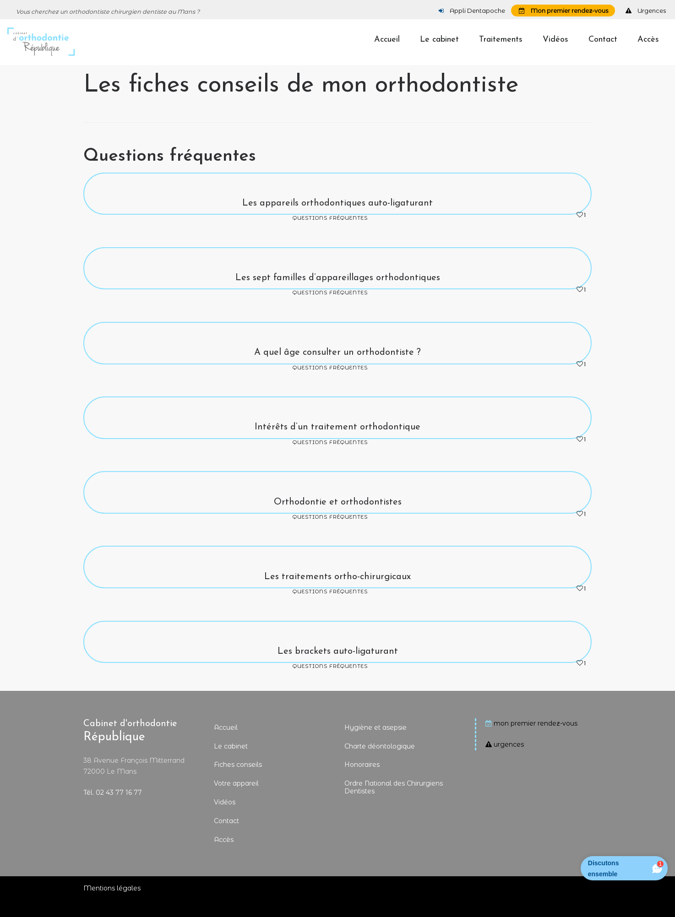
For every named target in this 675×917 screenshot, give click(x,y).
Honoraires (362, 780)
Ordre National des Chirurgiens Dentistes (393, 803)
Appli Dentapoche (472, 10)
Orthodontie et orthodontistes (338, 518)
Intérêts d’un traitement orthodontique (337, 443)
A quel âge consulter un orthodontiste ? (337, 368)
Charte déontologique (379, 762)
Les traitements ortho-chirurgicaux (337, 592)
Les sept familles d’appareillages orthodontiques (337, 293)
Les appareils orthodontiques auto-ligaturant (337, 219)
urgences (509, 760)
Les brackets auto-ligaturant (338, 667)
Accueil (226, 743)
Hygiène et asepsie (375, 743)
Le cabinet (231, 762)
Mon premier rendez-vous (563, 10)
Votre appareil (236, 799)
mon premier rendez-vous (535, 739)
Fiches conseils (238, 780)
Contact (226, 837)
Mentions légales (112, 904)
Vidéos (224, 818)
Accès (224, 856)
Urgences (646, 10)
